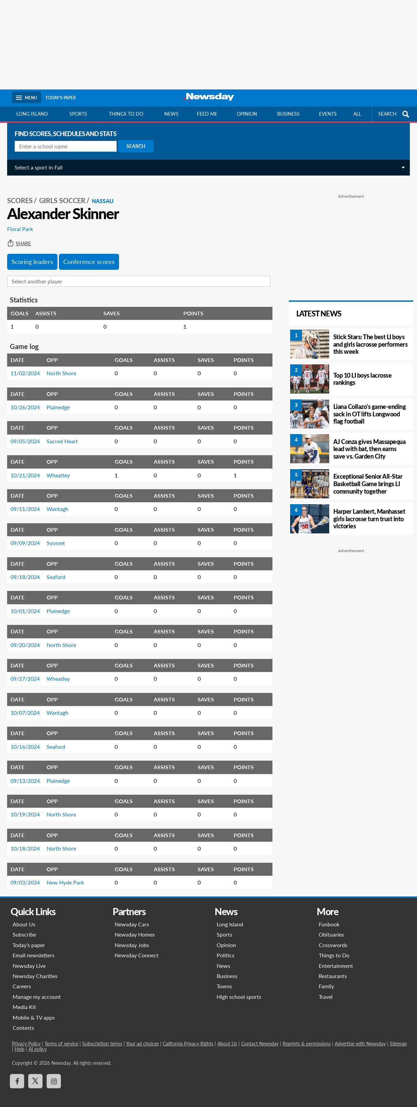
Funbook (329, 917)
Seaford (60, 570)
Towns (224, 980)
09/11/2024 (30, 502)
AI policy (38, 1043)
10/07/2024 (30, 706)
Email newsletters (33, 949)
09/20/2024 (30, 638)
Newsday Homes (135, 928)
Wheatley (62, 468)
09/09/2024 (30, 536)
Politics (225, 949)
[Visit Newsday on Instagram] (54, 1075)
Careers (22, 980)
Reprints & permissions (307, 1037)
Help (19, 1043)
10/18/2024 (30, 842)
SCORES (24, 194)
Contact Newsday (260, 1037)
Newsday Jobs (132, 938)
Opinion (247, 114)
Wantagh (62, 502)
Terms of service (61, 1037)
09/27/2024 (30, 672)
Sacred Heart (67, 434)
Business (288, 114)
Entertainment (336, 959)
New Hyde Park (70, 876)
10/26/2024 (30, 400)
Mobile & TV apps (34, 1011)
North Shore (66, 367)
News (171, 114)
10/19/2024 (30, 808)
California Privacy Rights (188, 1037)
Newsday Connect (137, 949)
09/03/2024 (30, 876)
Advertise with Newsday (360, 1037)
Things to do (126, 114)
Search (140, 146)
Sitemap (398, 1037)
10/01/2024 (30, 604)
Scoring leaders (37, 255)
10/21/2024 (30, 468)
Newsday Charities (35, 969)
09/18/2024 (30, 570)
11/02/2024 (30, 367)
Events (328, 114)
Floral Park (25, 222)
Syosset (60, 536)
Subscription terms (102, 1037)
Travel (326, 990)
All (357, 114)
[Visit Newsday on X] (35, 1075)
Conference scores (93, 255)
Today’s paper (29, 938)
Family (326, 980)
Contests (23, 1021)
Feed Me (207, 114)
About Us (24, 917)
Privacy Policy (26, 1037)
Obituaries (331, 928)
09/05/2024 (30, 434)
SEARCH (394, 114)
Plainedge (62, 400)
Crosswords (333, 938)
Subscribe (24, 928)
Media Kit (24, 1000)
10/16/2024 (30, 740)
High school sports (239, 990)
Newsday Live (29, 959)
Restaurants (333, 969)
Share (24, 237)
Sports (78, 114)
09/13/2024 (30, 774)
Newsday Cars (132, 917)
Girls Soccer (67, 194)
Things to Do (334, 949)
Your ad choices (142, 1037)
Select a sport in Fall (43, 167)
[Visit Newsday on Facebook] (17, 1075)
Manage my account (37, 990)
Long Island (32, 114)
